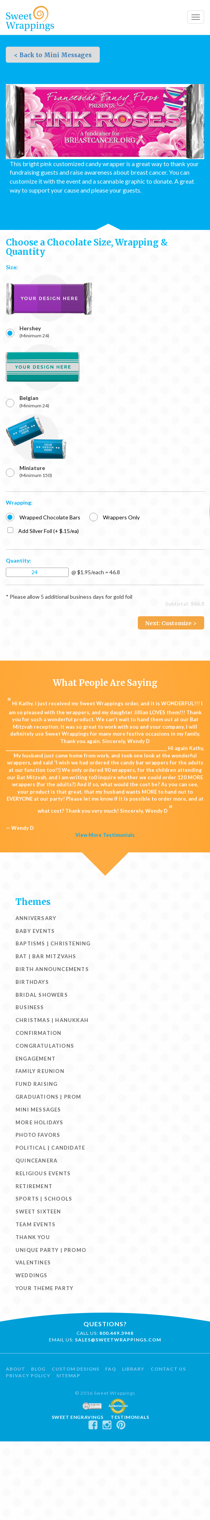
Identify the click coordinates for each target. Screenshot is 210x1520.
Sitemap (68, 1375)
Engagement (36, 1058)
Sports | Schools (44, 1199)
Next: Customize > (171, 623)
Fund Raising (36, 1084)
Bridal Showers (42, 995)
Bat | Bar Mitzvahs (46, 956)
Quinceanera (36, 1160)
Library (133, 1369)
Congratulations (45, 1046)
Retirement (34, 1186)
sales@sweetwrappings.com (118, 1340)
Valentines (33, 1262)
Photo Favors (38, 1135)
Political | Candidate (50, 1148)
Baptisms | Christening (53, 943)
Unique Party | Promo (51, 1250)
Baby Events (35, 931)
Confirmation (38, 1033)
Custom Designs (75, 1369)
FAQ (110, 1369)
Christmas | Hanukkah (52, 1020)
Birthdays (32, 982)
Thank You (33, 1237)
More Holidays (40, 1122)
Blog (38, 1369)
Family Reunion (40, 1071)
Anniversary (36, 918)
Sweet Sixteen (38, 1211)
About (15, 1369)
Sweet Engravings (78, 1417)
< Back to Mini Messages (53, 55)
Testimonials (130, 1417)
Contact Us (168, 1369)
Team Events (36, 1224)
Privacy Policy (28, 1375)
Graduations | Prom (49, 1097)
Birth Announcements (52, 969)
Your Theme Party (44, 1288)
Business (30, 1007)
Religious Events (43, 1173)
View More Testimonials (105, 835)
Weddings (32, 1275)
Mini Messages (38, 1109)
